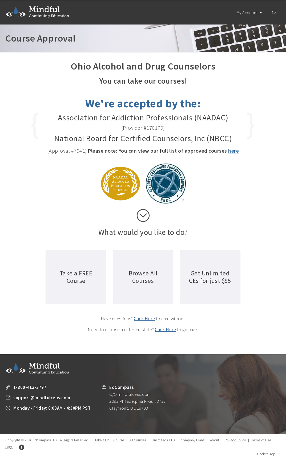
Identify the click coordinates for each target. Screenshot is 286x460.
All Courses (138, 440)
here (233, 150)
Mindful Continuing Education (37, 12)
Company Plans (192, 440)
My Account (249, 17)
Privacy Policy (235, 440)
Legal (9, 447)
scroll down (143, 215)
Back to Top (266, 453)
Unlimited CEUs (163, 440)
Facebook (21, 447)
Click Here (144, 318)
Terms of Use (261, 440)
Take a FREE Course (109, 440)
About (214, 440)
